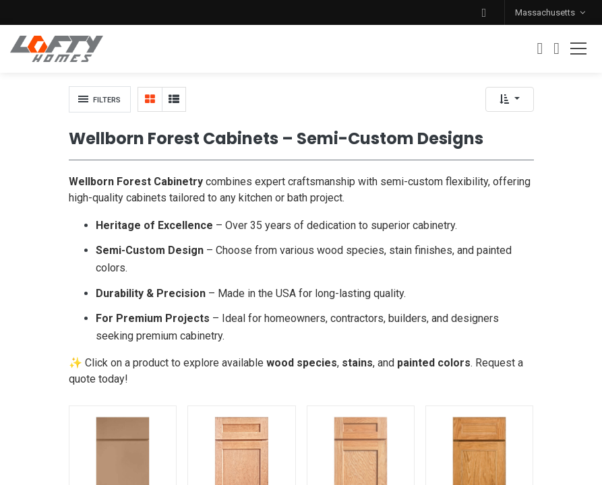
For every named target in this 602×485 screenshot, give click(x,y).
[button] (484, 12)
